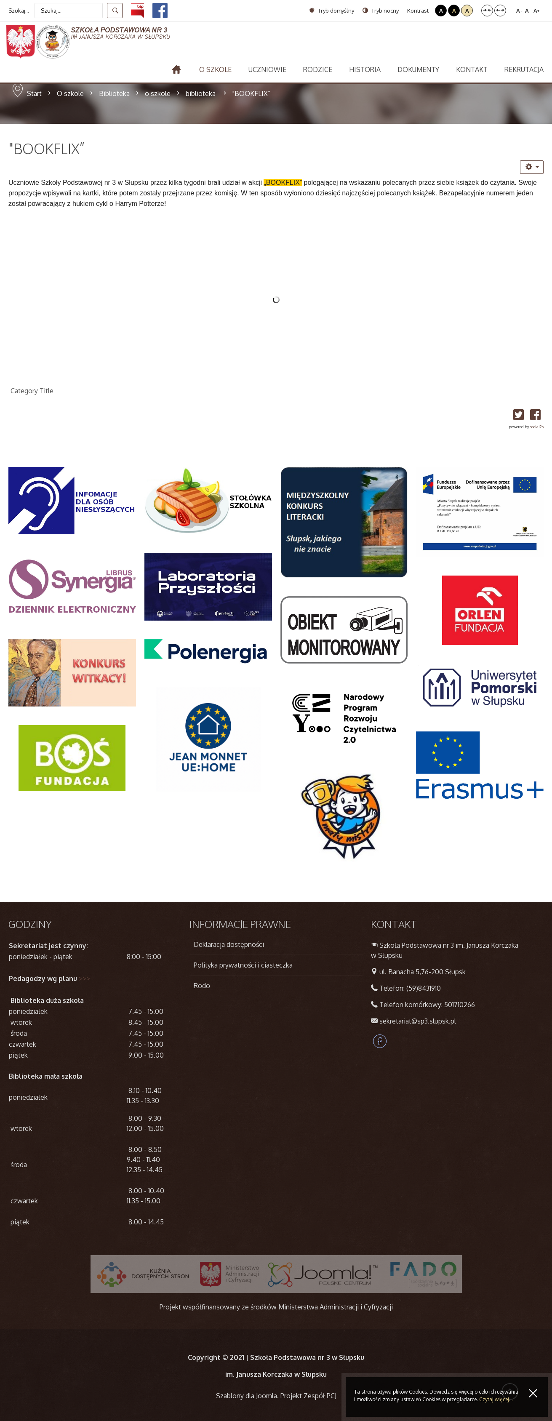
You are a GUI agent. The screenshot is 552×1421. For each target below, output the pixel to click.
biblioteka (201, 93)
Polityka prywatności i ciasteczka (243, 965)
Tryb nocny (381, 10)
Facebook (380, 1041)
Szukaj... (18, 10)
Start (34, 93)
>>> (84, 978)
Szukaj (115, 10)
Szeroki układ (500, 10)
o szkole (158, 93)
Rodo (202, 985)
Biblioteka (114, 93)
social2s (537, 426)
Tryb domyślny (331, 10)
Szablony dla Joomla (246, 1396)
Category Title (32, 391)
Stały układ (487, 10)
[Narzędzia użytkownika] (532, 167)
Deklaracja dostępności (229, 944)
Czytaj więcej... (496, 1399)
